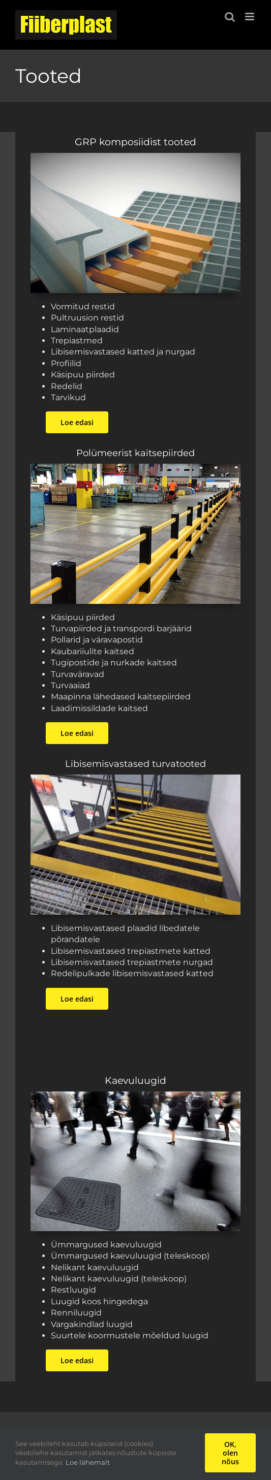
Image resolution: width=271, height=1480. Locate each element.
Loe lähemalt (88, 1462)
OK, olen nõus (230, 1452)
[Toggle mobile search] (230, 16)
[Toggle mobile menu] (250, 16)
